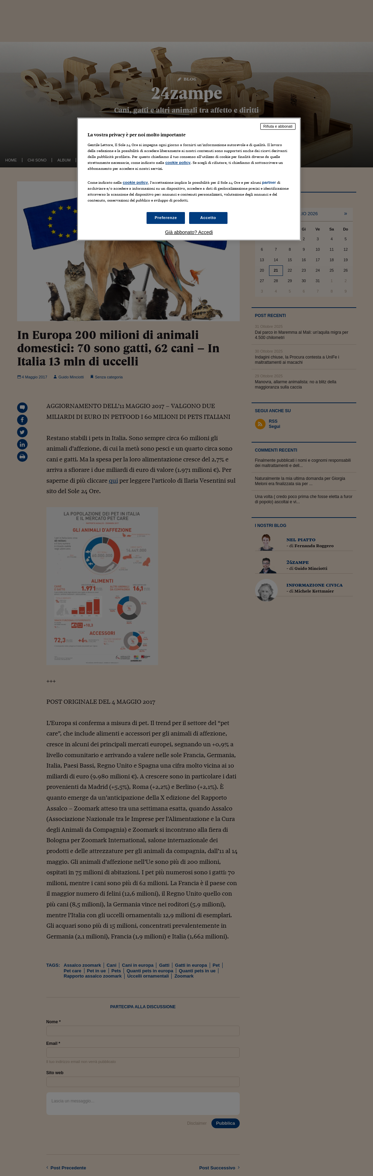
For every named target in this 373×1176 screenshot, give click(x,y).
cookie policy (178, 162)
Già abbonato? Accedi (189, 232)
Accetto (208, 218)
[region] (189, 179)
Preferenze (166, 218)
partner (269, 182)
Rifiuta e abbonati (278, 126)
